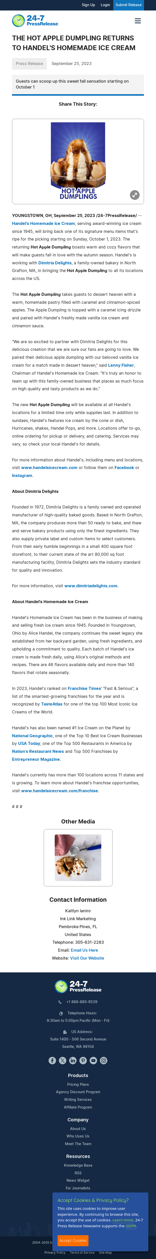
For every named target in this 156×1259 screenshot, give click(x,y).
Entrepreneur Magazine (36, 759)
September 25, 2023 (72, 64)
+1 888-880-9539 (81, 1002)
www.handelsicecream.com (49, 468)
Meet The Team (78, 1144)
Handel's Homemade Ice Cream (43, 224)
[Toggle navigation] (138, 20)
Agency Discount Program (78, 1092)
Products (78, 1075)
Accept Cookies (73, 1240)
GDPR (131, 1225)
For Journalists (78, 1188)
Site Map (105, 1252)
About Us (78, 1129)
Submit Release (129, 5)
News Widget (78, 1180)
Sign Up (88, 5)
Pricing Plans (78, 1085)
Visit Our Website (87, 958)
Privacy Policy (54, 1252)
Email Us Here (84, 950)
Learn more (123, 1219)
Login (105, 5)
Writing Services (78, 1100)
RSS (78, 1173)
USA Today (29, 744)
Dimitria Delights (55, 263)
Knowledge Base (78, 1165)
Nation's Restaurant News (38, 752)
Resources (78, 1156)
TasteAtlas (51, 704)
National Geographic (32, 736)
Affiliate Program (78, 1107)
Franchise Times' (85, 689)
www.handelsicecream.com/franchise (59, 791)
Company (78, 1120)
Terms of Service (82, 1252)
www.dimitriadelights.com (90, 586)
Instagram (22, 476)
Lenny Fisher (121, 365)
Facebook (124, 468)
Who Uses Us (78, 1136)
